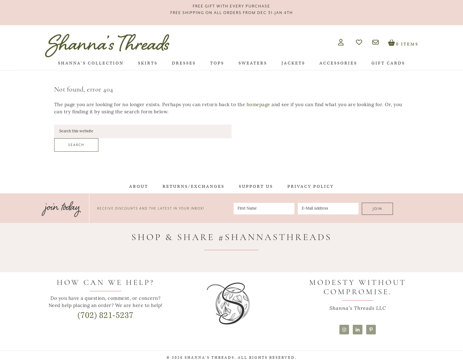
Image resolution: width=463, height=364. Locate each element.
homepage (258, 105)
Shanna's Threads (107, 45)
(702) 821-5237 (106, 315)
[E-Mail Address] (328, 209)
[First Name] (264, 209)
